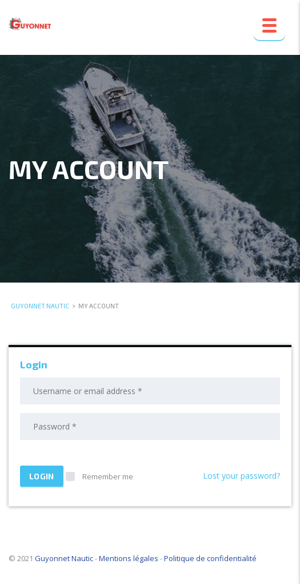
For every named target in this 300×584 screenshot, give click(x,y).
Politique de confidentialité (210, 558)
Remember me (99, 476)
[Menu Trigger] (269, 24)
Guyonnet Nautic (64, 558)
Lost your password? (241, 475)
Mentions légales (128, 558)
